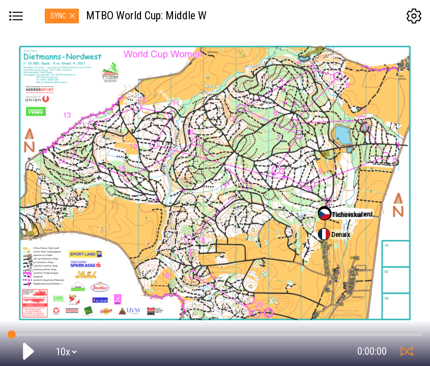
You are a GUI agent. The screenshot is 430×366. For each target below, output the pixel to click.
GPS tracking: (215, 332)
